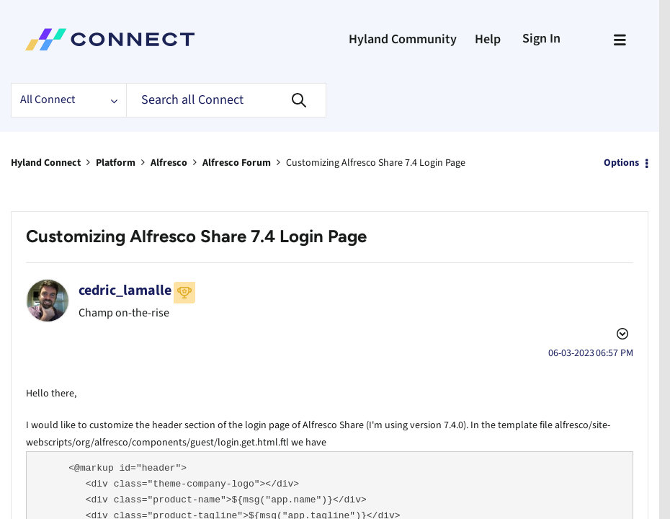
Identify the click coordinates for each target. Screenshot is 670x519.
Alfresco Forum (236, 163)
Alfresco (169, 163)
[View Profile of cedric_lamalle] (125, 290)
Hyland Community (403, 39)
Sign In (541, 39)
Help (488, 39)
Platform (115, 163)
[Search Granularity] (68, 100)
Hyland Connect (46, 163)
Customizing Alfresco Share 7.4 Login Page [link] (375, 163)
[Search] (226, 100)
